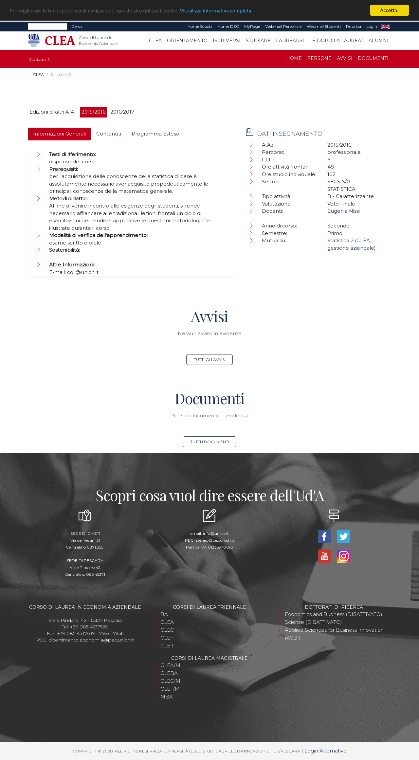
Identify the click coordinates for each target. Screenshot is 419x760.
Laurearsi (290, 41)
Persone (319, 58)
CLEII (166, 645)
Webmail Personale (283, 26)
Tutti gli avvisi (210, 359)
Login (371, 26)
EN (385, 26)
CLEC (167, 630)
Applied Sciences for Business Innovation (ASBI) (334, 634)
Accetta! (389, 10)
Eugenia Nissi (343, 211)
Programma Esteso (155, 134)
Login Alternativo (325, 751)
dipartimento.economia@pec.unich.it (91, 640)
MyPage (252, 26)
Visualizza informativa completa (215, 10)
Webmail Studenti (324, 26)
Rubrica (353, 26)
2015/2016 (93, 112)
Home (294, 58)
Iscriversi (227, 41)
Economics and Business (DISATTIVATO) (333, 614)
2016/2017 (122, 112)
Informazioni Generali (59, 134)
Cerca (77, 26)
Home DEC (228, 26)
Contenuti (108, 134)
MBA (166, 697)
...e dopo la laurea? (336, 41)
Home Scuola (200, 26)
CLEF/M (170, 689)
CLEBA (169, 673)
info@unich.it (216, 533)
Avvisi (345, 58)
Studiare (258, 41)
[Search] (47, 26)
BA (164, 614)
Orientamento (187, 41)
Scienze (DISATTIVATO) (313, 622)
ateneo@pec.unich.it (214, 540)
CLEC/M (170, 681)
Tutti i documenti (209, 441)
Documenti (373, 58)
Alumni (379, 41)
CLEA (155, 41)
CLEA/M (170, 665)
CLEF (166, 638)
